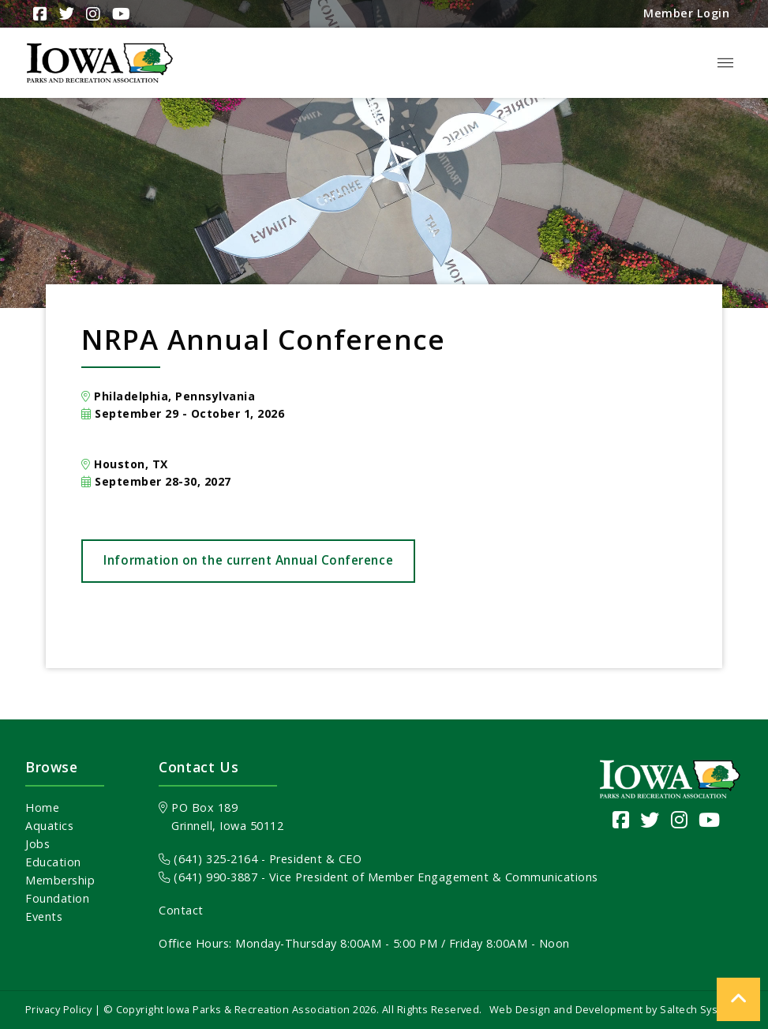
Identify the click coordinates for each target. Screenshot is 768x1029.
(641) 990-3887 (208, 876)
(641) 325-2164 (208, 858)
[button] (725, 63)
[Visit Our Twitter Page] (64, 13)
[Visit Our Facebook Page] (38, 14)
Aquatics (49, 825)
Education (53, 861)
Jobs (37, 843)
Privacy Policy (58, 1009)
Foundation (57, 898)
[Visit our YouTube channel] (710, 819)
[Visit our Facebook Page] (621, 819)
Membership (60, 880)
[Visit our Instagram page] (679, 819)
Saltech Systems (701, 1009)
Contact (181, 910)
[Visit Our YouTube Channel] (119, 14)
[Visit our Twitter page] (650, 819)
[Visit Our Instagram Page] (91, 14)
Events (43, 916)
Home (42, 807)
